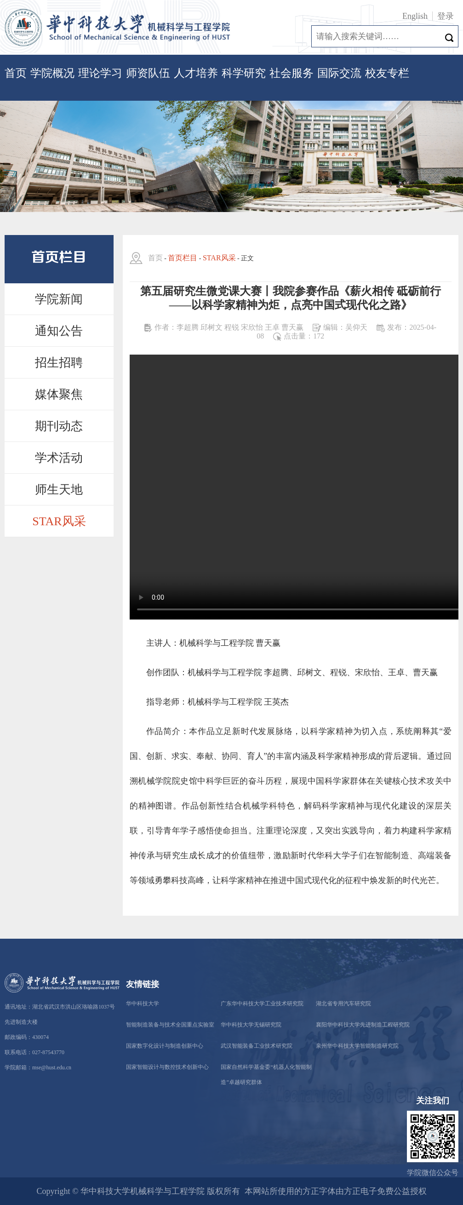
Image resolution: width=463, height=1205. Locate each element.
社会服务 (291, 73)
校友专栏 (387, 73)
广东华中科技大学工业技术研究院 (262, 1003)
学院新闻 (59, 299)
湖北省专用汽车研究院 (343, 1003)
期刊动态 (59, 426)
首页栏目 (182, 258)
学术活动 (59, 458)
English (415, 16)
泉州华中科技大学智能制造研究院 (357, 1046)
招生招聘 (59, 362)
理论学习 (100, 73)
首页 (16, 73)
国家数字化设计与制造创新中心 (164, 1046)
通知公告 (59, 331)
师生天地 (59, 489)
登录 (445, 16)
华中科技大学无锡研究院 (251, 1024)
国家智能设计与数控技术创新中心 (167, 1067)
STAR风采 (59, 521)
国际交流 (339, 73)
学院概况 (52, 73)
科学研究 (244, 73)
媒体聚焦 (59, 394)
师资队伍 (148, 73)
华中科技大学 (142, 1003)
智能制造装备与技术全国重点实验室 (170, 1024)
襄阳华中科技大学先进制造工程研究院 (363, 1024)
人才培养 (196, 73)
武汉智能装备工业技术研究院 (256, 1046)
